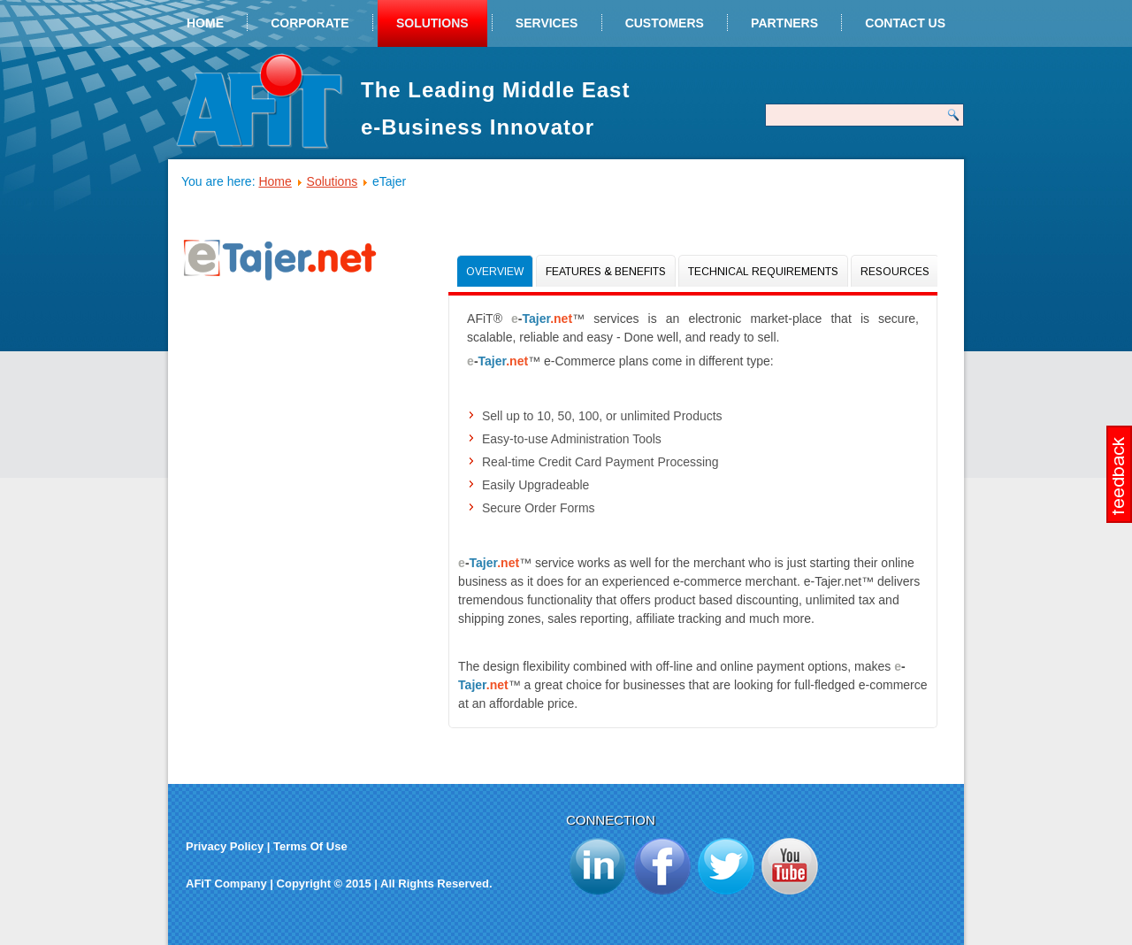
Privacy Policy (225, 846)
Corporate (309, 23)
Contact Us (905, 23)
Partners (784, 23)
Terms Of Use (310, 846)
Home (205, 23)
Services (547, 23)
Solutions (432, 23)
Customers (664, 23)
